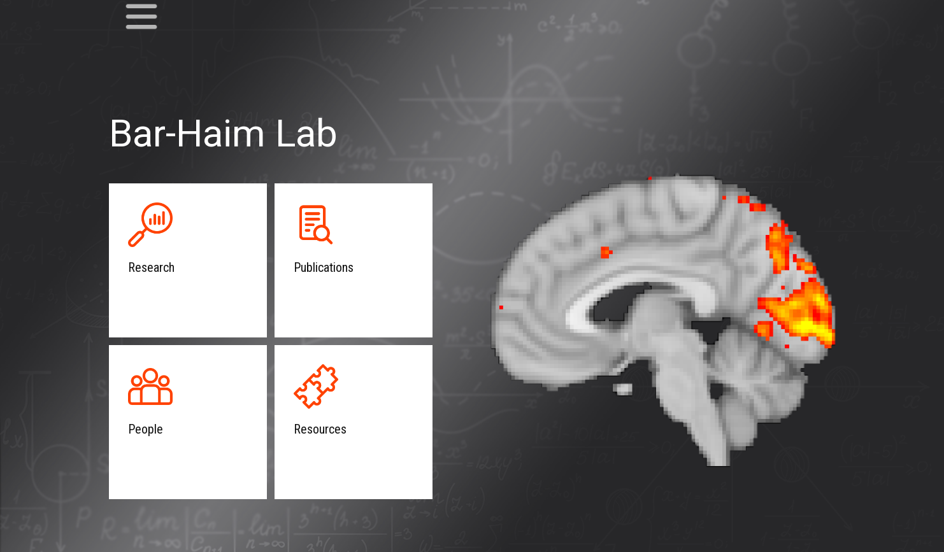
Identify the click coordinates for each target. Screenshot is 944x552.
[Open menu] (141, 16)
